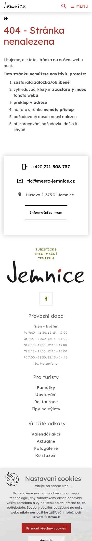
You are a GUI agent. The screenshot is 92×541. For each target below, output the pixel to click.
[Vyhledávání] (63, 6)
